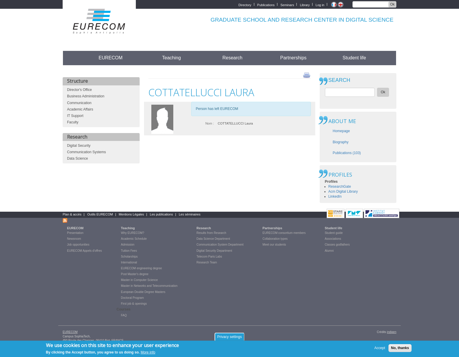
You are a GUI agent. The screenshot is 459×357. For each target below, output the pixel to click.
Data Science (77, 158)
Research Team (206, 262)
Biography (341, 142)
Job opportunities (78, 244)
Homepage (341, 131)
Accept (379, 349)
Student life (354, 57)
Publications (266, 4)
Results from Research (211, 232)
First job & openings (134, 303)
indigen (391, 332)
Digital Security (78, 146)
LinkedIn (335, 196)
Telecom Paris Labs (209, 256)
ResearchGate (339, 186)
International (129, 262)
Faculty (72, 122)
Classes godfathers (337, 244)
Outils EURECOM (100, 214)
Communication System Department (220, 244)
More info (148, 354)
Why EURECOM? (132, 232)
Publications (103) (347, 153)
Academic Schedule (134, 238)
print (306, 74)
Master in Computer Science (139, 280)
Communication (79, 103)
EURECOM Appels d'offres (84, 250)
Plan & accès (72, 214)
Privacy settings (229, 338)
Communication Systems (86, 152)
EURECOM (111, 57)
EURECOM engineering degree (141, 268)
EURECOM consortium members (284, 232)
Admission (127, 244)
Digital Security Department (214, 250)
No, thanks (400, 349)
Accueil (74, 57)
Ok (392, 4)
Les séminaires (190, 214)
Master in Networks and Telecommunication (149, 285)
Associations (333, 238)
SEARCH (339, 80)
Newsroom (74, 238)
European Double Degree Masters (143, 292)
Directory (245, 4)
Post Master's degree (134, 274)
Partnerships (293, 57)
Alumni (329, 250)
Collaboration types (275, 238)
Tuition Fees (129, 250)
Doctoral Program (132, 297)
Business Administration (85, 96)
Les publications (161, 214)
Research (232, 57)
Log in (320, 4)
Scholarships (129, 256)
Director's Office (79, 90)
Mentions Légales (131, 214)
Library (305, 4)
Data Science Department (213, 238)
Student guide (334, 232)
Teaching (171, 57)
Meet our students (274, 244)
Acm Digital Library (343, 191)
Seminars (287, 4)
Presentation (75, 232)
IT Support (75, 116)
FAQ (124, 315)
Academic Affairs (80, 109)
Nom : (209, 123)
